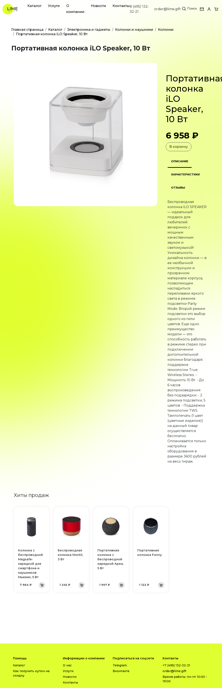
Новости (98, 6)
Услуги (54, 6)
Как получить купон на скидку (31, 673)
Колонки (166, 30)
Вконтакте (121, 671)
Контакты (121, 6)
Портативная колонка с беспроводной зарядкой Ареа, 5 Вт (110, 559)
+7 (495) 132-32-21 (176, 665)
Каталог (34, 6)
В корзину (178, 147)
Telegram (120, 665)
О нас (67, 665)
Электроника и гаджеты (88, 30)
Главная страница (27, 30)
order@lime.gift (167, 9)
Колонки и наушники (134, 30)
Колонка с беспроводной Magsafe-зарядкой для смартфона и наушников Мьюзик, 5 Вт (30, 563)
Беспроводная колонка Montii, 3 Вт (70, 554)
